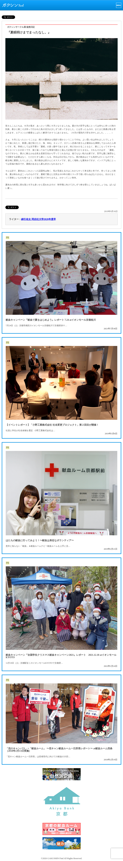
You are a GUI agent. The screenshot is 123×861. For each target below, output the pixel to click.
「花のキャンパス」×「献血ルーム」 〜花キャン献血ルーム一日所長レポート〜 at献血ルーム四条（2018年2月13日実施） (59, 749)
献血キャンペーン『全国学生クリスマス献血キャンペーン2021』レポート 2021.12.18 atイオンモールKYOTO (61, 656)
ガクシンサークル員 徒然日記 (21, 27)
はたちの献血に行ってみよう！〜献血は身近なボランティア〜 (40, 540)
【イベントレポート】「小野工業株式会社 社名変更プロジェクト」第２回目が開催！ (52, 425)
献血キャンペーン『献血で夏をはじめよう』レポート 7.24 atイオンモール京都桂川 (51, 320)
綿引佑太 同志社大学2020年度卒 (38, 219)
